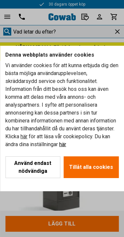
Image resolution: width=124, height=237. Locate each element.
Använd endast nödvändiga (32, 167)
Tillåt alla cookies (91, 167)
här (24, 136)
